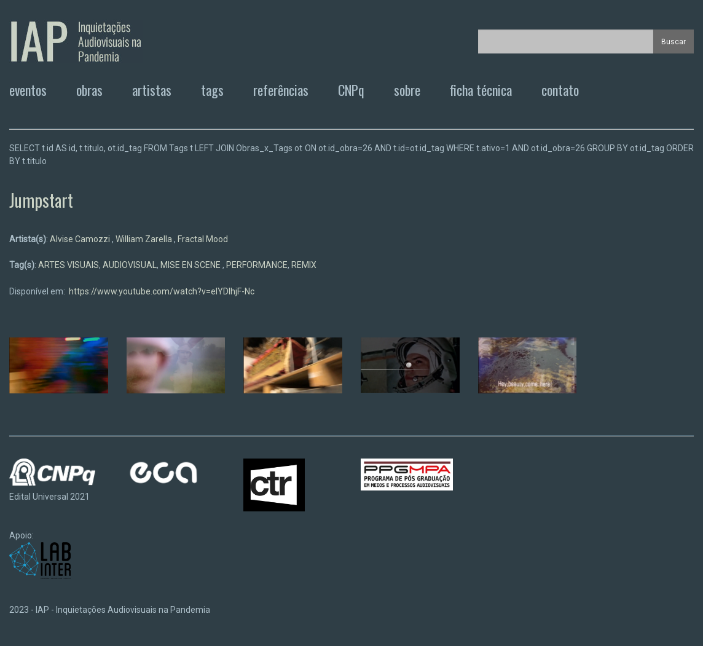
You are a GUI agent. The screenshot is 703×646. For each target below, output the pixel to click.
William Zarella (145, 239)
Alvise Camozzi (81, 239)
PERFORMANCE (257, 265)
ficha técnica (481, 90)
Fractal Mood (203, 239)
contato (560, 90)
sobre (407, 90)
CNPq (351, 90)
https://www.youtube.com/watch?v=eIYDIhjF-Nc (161, 291)
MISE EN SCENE (191, 265)
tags (212, 90)
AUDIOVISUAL (130, 265)
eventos (28, 90)
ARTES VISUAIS (68, 265)
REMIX (303, 265)
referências (280, 90)
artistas (151, 90)
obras (89, 90)
